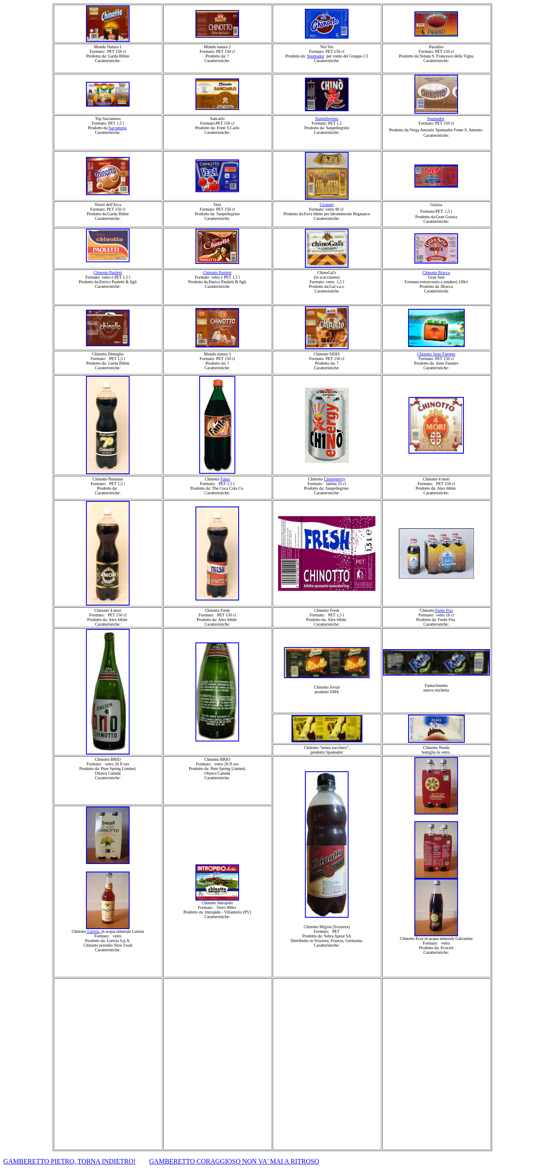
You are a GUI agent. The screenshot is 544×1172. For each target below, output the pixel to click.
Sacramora (118, 127)
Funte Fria (444, 610)
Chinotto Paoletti (108, 272)
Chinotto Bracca (436, 272)
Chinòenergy (334, 479)
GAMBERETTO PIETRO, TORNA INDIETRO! (69, 1161)
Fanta (225, 479)
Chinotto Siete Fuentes (436, 354)
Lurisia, (94, 931)
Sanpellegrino (326, 118)
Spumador (315, 56)
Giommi (326, 204)
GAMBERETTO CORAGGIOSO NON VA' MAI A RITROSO (234, 1161)
